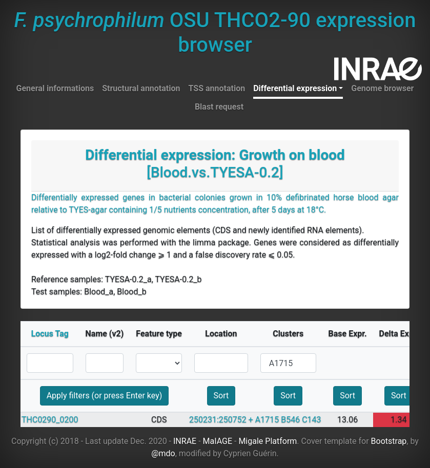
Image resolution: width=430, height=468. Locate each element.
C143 (311, 419)
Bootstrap (389, 441)
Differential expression (295, 88)
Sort (221, 395)
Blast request (219, 107)
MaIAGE (218, 441)
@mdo (163, 453)
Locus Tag (50, 333)
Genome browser (382, 88)
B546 (290, 419)
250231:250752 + (221, 419)
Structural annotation (141, 88)
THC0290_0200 (50, 419)
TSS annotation (217, 88)
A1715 (267, 419)
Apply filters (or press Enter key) (104, 395)
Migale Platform (267, 441)
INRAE (184, 441)
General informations (55, 88)
